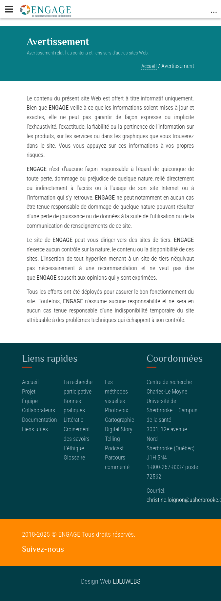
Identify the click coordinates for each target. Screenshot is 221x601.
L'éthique (74, 448)
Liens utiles (35, 429)
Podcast (114, 448)
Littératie (73, 419)
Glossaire (74, 457)
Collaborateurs (38, 410)
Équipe (30, 400)
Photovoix (116, 410)
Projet (28, 391)
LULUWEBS (126, 581)
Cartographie (119, 419)
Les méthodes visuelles (116, 391)
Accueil (149, 66)
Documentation (39, 419)
